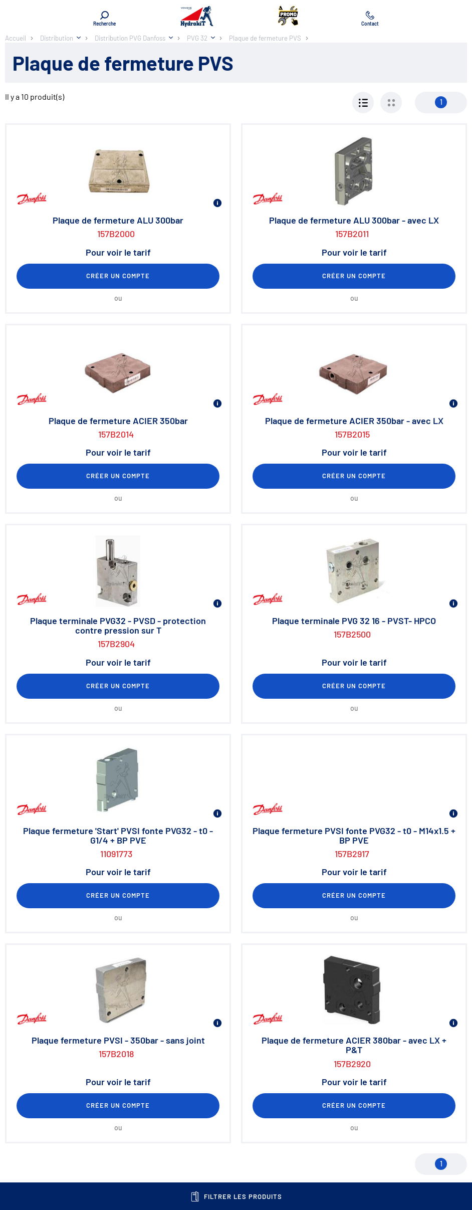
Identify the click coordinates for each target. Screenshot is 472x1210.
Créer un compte (118, 276)
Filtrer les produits (236, 1196)
